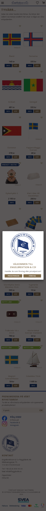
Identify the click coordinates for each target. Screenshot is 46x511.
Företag (32, 276)
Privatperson (13, 276)
